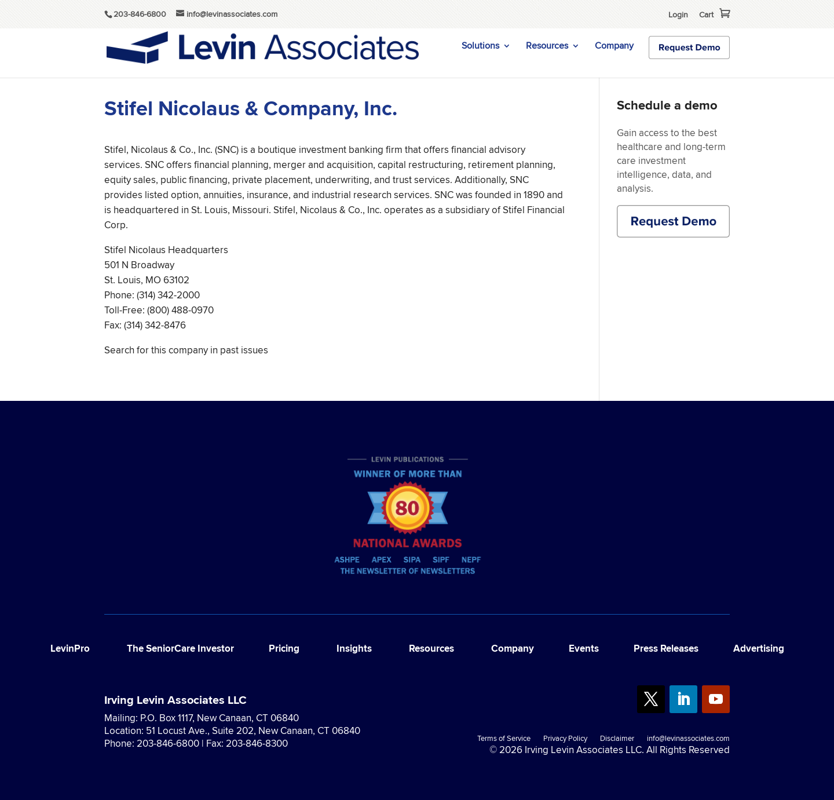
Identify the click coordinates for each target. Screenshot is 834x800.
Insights (354, 648)
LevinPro (70, 648)
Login (678, 14)
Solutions (480, 47)
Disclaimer (617, 739)
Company (614, 47)
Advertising (758, 648)
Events (584, 648)
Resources (547, 47)
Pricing (284, 648)
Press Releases (666, 648)
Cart (706, 14)
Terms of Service (504, 739)
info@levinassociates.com (688, 739)
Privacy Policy (565, 739)
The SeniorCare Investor (180, 648)
